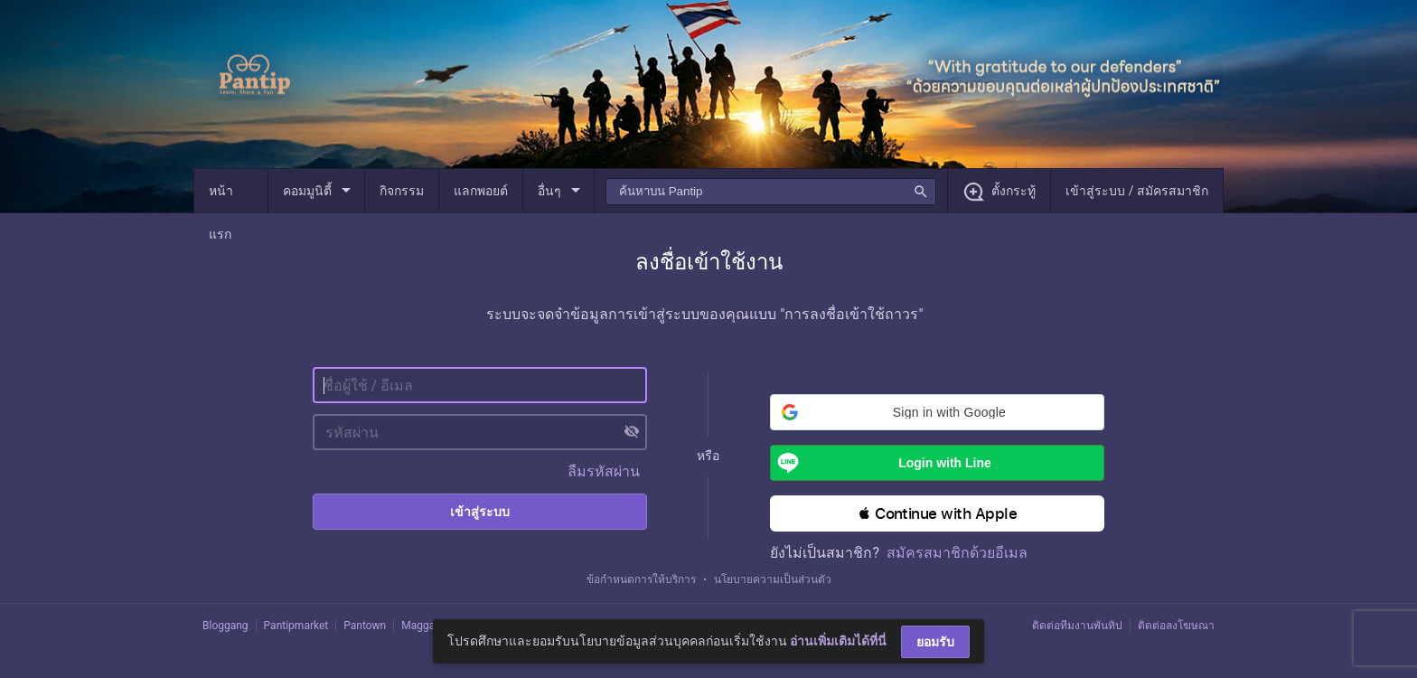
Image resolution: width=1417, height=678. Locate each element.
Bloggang (225, 625)
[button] (937, 412)
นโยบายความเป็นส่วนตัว (772, 579)
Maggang (423, 625)
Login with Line (880, 463)
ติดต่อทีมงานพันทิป (1077, 625)
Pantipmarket (296, 625)
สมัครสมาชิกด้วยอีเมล (957, 552)
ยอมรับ (935, 642)
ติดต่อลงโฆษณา (1176, 625)
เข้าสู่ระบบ (480, 511)
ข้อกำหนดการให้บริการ (641, 579)
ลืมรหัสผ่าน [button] (604, 471)
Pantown (364, 625)
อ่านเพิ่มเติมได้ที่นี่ (838, 641)
